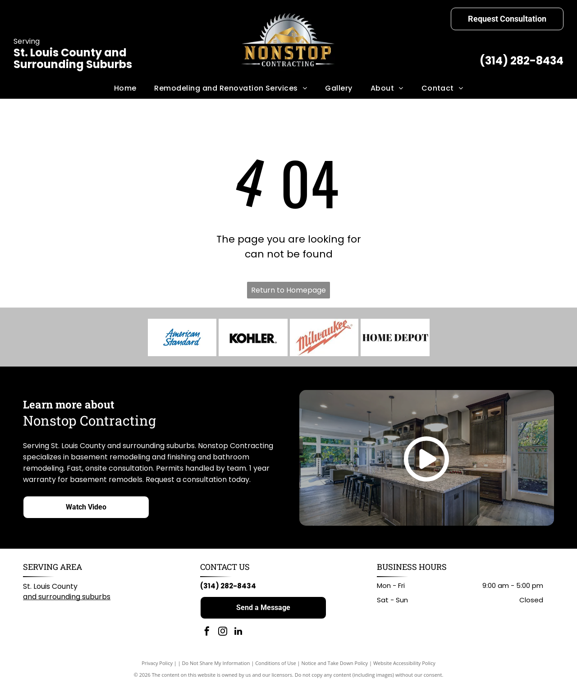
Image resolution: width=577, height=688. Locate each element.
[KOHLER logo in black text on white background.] (253, 338)
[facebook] (207, 634)
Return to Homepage (288, 290)
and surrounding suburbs (66, 599)
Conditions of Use (275, 665)
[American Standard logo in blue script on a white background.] (182, 338)
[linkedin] (238, 634)
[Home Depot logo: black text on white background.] (395, 338)
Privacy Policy (157, 665)
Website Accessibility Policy (404, 665)
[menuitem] (125, 88)
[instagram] (222, 634)
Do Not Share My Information (216, 665)
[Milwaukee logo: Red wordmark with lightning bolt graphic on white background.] (324, 338)
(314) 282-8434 (521, 60)
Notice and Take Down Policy (335, 665)
